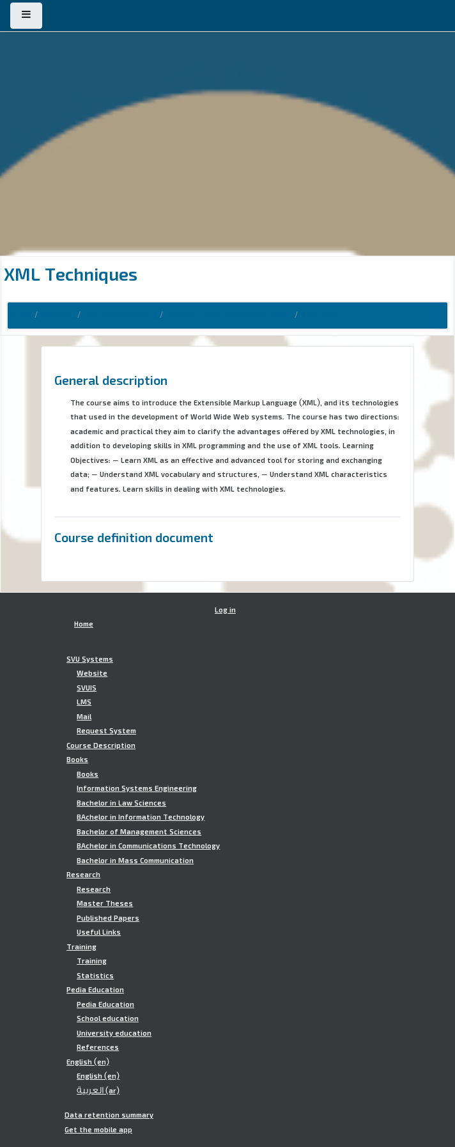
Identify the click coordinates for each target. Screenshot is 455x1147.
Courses (57, 315)
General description (110, 380)
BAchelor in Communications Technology (148, 846)
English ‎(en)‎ (87, 1062)
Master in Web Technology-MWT (228, 315)
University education (114, 1033)
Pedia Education (95, 990)
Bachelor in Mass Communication (135, 860)
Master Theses (105, 903)
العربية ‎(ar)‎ (98, 1091)
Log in (225, 610)
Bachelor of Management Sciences (139, 832)
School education (108, 1018)
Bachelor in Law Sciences (121, 803)
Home (19, 315)
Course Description (120, 315)
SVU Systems (89, 659)
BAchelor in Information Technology (140, 817)
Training (81, 947)
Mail (84, 717)
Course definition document (133, 537)
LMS (84, 702)
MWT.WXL (321, 315)
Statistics (95, 976)
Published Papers (108, 918)
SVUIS (86, 688)
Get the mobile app (98, 1130)
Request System (106, 731)
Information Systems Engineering (137, 788)
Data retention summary (109, 1115)
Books (77, 759)
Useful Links (99, 932)
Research (83, 875)
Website (92, 673)
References (98, 1047)
